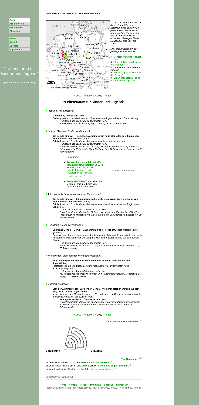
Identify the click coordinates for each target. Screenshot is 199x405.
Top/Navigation (131, 359)
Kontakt (13, 42)
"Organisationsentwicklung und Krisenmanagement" (125, 79)
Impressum (15, 49)
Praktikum (95, 384)
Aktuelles (14, 31)
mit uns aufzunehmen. (98, 369)
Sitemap (14, 45)
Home (12, 38)
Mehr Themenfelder (125, 321)
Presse (84, 384)
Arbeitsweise (16, 23)
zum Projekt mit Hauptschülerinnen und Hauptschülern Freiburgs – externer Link (85, 169)
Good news (15, 27)
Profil (12, 20)
